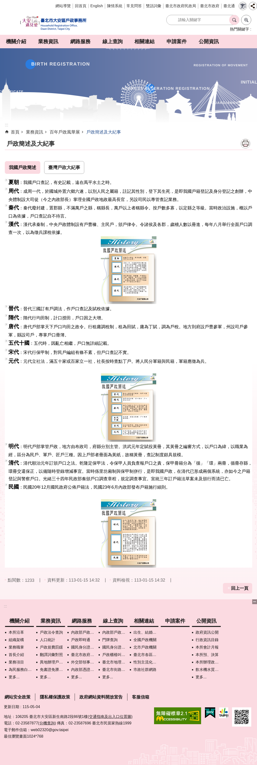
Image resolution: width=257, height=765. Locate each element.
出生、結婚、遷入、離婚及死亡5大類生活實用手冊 (146, 632)
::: (5, 606)
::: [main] (6, 124)
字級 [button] (243, 6)
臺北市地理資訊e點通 (114, 662)
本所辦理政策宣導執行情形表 (208, 662)
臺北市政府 (209, 6)
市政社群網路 (144, 670)
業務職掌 (16, 647)
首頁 (15, 132)
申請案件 (177, 41)
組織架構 (16, 640)
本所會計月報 (207, 647)
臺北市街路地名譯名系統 (114, 670)
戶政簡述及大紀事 (103, 132)
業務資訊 (48, 41)
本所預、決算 (207, 655)
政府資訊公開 (207, 632)
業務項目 (16, 662)
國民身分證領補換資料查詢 (114, 647)
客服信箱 (140, 697)
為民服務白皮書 (21, 670)
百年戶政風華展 (65, 132)
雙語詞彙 (153, 6)
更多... (14, 677)
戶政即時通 (80, 640)
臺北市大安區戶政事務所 (54, 23)
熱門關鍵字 (239, 29)
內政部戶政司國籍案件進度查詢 (114, 632)
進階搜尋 (246, 20)
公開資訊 (209, 41)
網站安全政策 (17, 697)
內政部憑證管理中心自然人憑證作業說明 (83, 670)
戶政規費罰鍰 (51, 647)
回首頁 (80, 6)
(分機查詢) (47, 723)
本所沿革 (16, 632)
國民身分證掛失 (83, 647)
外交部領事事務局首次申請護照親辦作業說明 (83, 662)
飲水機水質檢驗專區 (208, 670)
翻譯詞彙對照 (51, 655)
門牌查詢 (110, 640)
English (96, 6)
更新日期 (11, 707)
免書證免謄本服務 (52, 670)
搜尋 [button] (234, 20)
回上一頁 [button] (239, 588)
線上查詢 (112, 41)
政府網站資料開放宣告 (101, 697)
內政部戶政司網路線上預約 (83, 632)
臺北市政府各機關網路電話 (83, 655)
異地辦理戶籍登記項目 (52, 662)
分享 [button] (253, 6)
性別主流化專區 (146, 662)
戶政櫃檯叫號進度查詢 (114, 655)
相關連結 (144, 41)
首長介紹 (16, 655)
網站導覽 (63, 6)
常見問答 (134, 6)
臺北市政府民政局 (180, 6)
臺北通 (229, 6)
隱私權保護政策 (55, 697)
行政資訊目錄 (207, 640)
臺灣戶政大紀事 (64, 167)
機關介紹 (16, 41)
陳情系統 (114, 6)
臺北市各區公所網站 (146, 655)
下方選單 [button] (254, 601)
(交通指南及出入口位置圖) (110, 717)
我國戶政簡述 (22, 167)
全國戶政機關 (144, 640)
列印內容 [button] (245, 143)
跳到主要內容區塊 (2, 2)
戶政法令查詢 (51, 632)
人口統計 (47, 640)
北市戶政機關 (144, 647)
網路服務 (80, 41)
